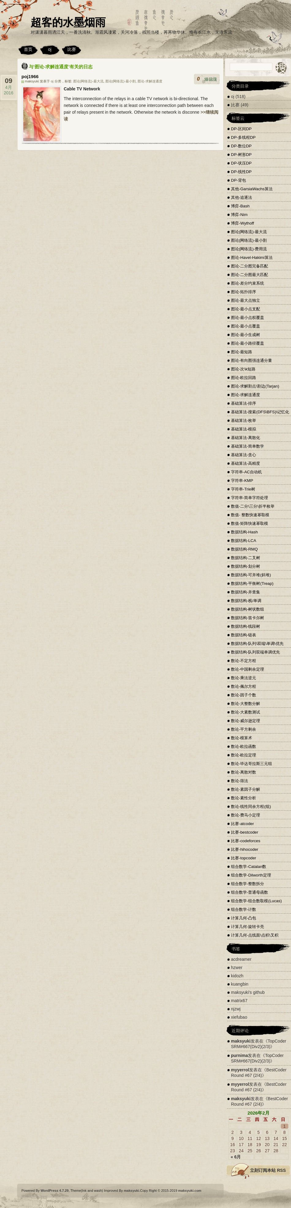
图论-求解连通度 (150, 81)
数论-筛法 (239, 780)
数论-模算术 (241, 738)
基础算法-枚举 (243, 420)
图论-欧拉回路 (243, 377)
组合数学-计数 (243, 909)
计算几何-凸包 (243, 918)
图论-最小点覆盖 (245, 326)
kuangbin (239, 984)
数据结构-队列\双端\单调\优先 (257, 643)
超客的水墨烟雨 (68, 22)
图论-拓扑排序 (243, 292)
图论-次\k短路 (243, 369)
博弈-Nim (239, 214)
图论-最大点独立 (245, 300)
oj (49, 49)
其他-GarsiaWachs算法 (252, 189)
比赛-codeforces (245, 841)
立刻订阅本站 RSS (268, 1170)
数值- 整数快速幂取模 (250, 515)
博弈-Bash (240, 206)
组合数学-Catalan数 (248, 866)
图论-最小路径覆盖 (247, 343)
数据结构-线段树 (245, 626)
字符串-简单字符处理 (249, 497)
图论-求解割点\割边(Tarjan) (255, 386)
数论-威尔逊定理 (245, 720)
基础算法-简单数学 (247, 446)
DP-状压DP (241, 163)
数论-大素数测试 (245, 712)
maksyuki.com (190, 1190)
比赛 (71, 49)
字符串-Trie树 (243, 489)
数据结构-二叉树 (245, 557)
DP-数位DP (241, 146)
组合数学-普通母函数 (249, 892)
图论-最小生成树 (245, 334)
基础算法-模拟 (243, 429)
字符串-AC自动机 (246, 472)
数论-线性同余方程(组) (251, 806)
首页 (28, 49)
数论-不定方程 (243, 660)
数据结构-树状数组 (247, 609)
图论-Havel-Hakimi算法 (252, 257)
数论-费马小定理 (245, 815)
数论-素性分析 (243, 798)
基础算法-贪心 (243, 455)
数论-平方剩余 (243, 729)
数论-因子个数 (243, 695)
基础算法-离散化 (245, 437)
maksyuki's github (248, 992)
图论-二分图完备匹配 (249, 266)
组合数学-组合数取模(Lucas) (256, 901)
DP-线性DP (241, 171)
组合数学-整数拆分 (247, 883)
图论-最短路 (241, 352)
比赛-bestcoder (244, 832)
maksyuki (241, 1041)
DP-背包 (238, 180)
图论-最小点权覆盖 (247, 317)
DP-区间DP (241, 129)
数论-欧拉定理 (243, 755)
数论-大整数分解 (245, 703)
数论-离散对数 (243, 772)
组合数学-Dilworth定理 (251, 875)
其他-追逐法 (241, 197)
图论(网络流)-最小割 (120, 81)
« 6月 (236, 1156)
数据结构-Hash (244, 532)
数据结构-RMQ (244, 549)
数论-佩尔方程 (243, 686)
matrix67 (239, 1000)
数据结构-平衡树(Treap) (252, 583)
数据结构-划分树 (245, 566)
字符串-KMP (242, 480)
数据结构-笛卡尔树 (247, 617)
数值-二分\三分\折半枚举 (252, 506)
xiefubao (239, 1017)
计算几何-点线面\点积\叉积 (254, 935)
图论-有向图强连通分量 (251, 360)
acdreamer (241, 959)
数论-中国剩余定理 (247, 669)
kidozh (237, 975)
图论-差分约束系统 (247, 283)
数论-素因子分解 (245, 789)
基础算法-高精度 (245, 463)
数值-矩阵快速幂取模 (249, 523)
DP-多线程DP (243, 137)
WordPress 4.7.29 (54, 1190)
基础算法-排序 (243, 403)
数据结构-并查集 (245, 592)
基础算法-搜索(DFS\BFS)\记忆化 (260, 412)
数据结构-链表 (243, 635)
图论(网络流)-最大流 (88, 81)
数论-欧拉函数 (243, 746)
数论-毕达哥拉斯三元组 (251, 763)
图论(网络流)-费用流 (249, 249)
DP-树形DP (241, 154)
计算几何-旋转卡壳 (247, 926)
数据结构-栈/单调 (246, 600)
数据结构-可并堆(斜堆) (251, 575)
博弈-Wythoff (242, 223)
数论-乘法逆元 (243, 678)
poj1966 (30, 76)
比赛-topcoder (243, 858)
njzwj (235, 1008)
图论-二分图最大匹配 (249, 274)
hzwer (236, 967)
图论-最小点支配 (245, 309)
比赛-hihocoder (244, 849)
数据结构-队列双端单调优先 (255, 652)
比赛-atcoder (242, 823)
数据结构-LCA (243, 540)
